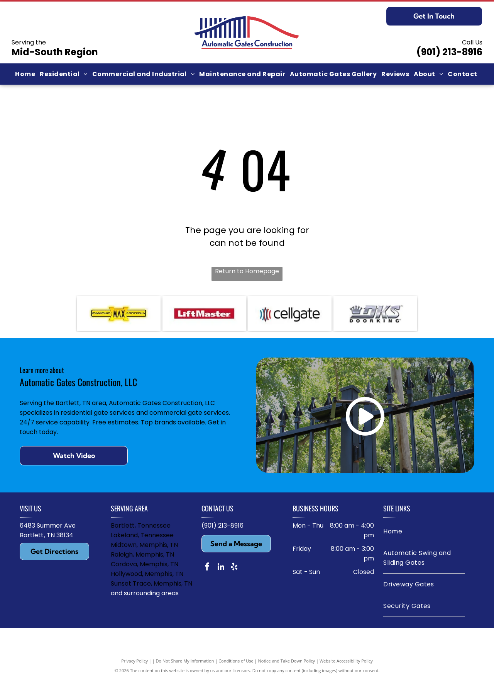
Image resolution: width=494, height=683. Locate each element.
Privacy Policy (134, 665)
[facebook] (207, 571)
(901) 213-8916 (449, 52)
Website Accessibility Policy (346, 665)
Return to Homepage (247, 271)
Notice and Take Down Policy (286, 665)
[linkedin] (221, 571)
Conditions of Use (236, 665)
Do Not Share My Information (185, 665)
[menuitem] (26, 74)
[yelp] (234, 571)
